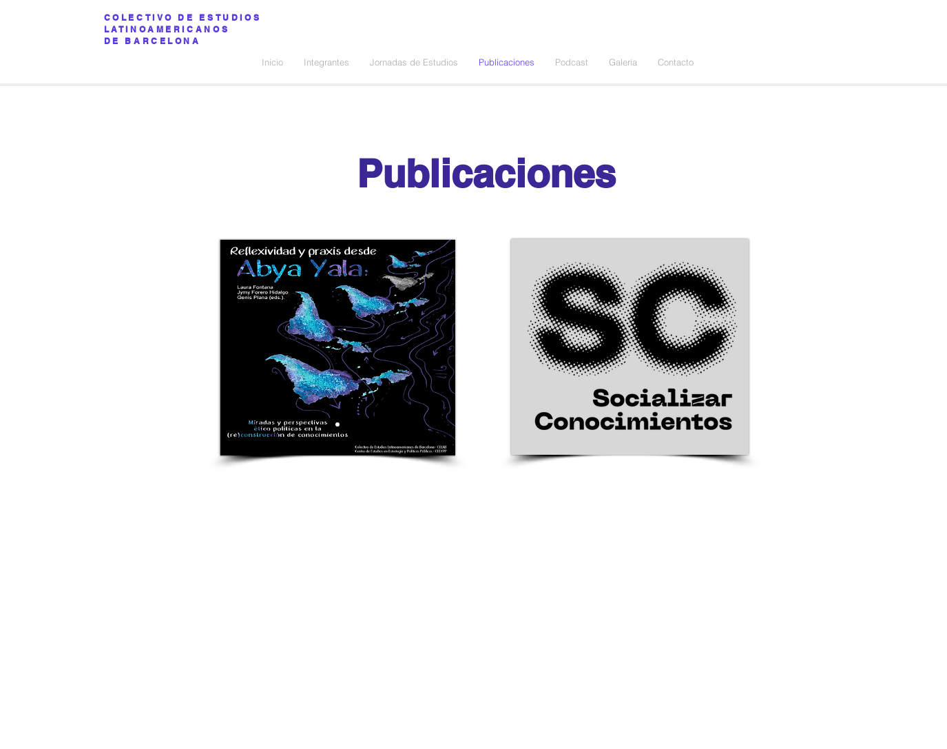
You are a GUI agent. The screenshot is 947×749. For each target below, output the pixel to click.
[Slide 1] (337, 424)
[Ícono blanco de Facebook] (921, 36)
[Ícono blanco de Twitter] (921, 60)
